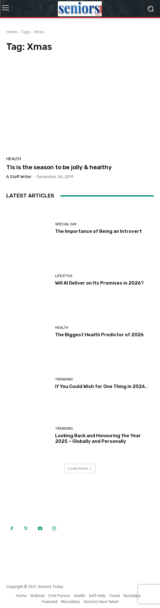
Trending (64, 379)
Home (11, 31)
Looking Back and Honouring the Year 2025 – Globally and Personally (98, 438)
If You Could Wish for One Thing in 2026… (101, 386)
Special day (66, 224)
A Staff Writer (19, 176)
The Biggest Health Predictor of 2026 (99, 335)
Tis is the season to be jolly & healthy (59, 167)
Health (13, 159)
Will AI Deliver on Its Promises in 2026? (99, 283)
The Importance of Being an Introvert (98, 231)
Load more (80, 468)
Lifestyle (64, 276)
